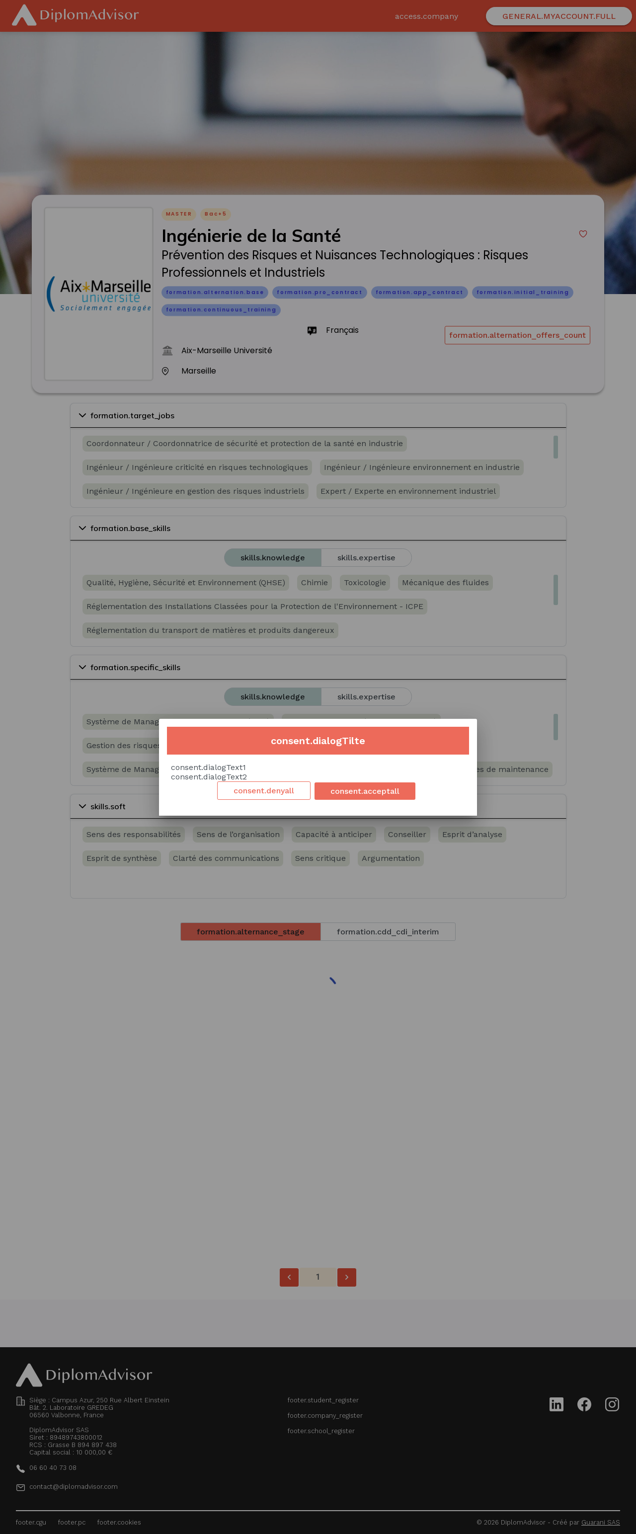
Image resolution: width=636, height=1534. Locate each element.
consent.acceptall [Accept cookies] (364, 791)
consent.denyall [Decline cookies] (264, 790)
